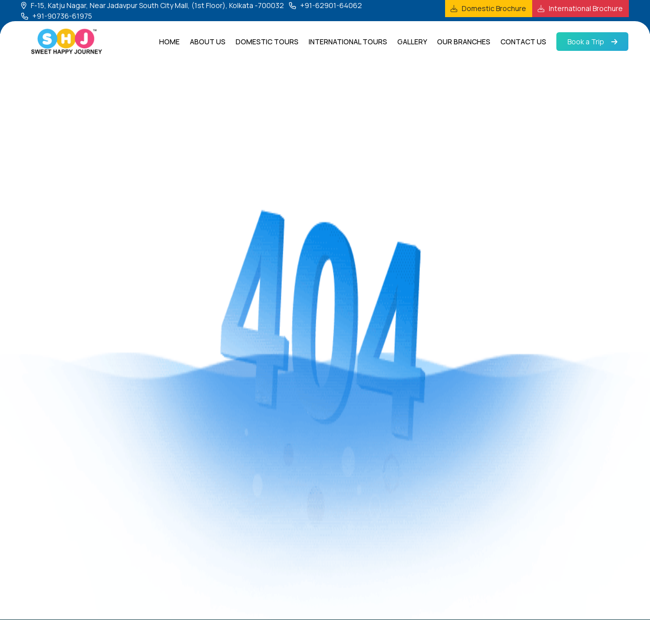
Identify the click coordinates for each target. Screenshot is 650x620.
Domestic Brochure (494, 8)
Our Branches (463, 41)
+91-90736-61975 (62, 16)
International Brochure (586, 8)
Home (169, 41)
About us (208, 41)
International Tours (348, 41)
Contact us (523, 41)
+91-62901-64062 (331, 5)
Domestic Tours (267, 41)
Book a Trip (592, 41)
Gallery (412, 41)
